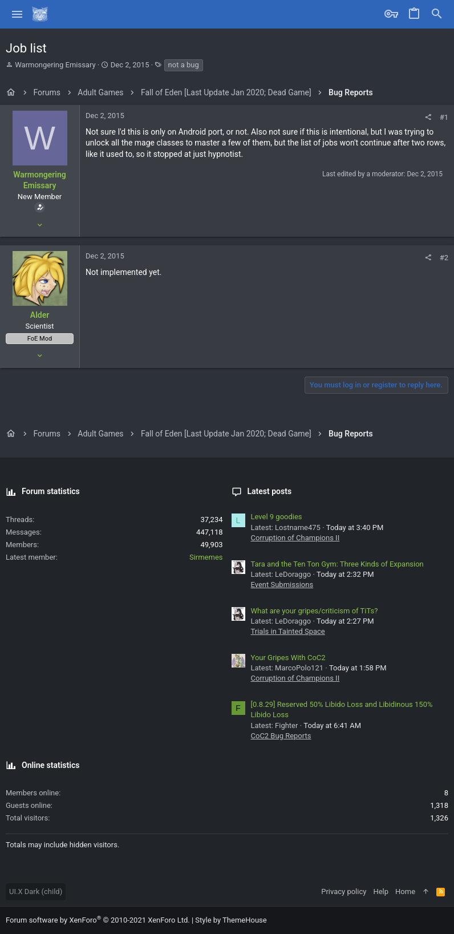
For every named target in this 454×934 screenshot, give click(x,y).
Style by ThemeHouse (230, 920)
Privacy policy (343, 891)
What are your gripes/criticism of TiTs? (314, 611)
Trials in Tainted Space (288, 631)
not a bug (183, 64)
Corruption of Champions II (295, 537)
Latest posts (270, 491)
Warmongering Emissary (55, 64)
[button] (17, 14)
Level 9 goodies (276, 516)
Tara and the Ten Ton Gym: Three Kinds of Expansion (337, 564)
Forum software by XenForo (98, 920)
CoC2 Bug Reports (281, 735)
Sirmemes (206, 557)
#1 (444, 117)
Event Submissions (282, 584)
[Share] (428, 117)
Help (380, 891)
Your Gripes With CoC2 (288, 657)
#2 (444, 257)
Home (405, 891)
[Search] (436, 14)
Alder (39, 315)
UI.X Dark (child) (35, 891)
